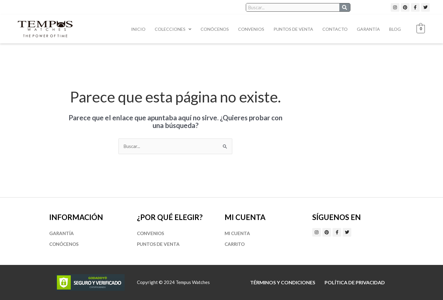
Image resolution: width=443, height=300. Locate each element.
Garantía (368, 29)
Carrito (235, 244)
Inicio (138, 29)
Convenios (251, 29)
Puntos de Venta (293, 29)
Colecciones (173, 29)
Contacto (335, 29)
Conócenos (215, 29)
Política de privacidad (355, 282)
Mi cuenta (237, 233)
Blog (395, 29)
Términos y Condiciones (282, 282)
